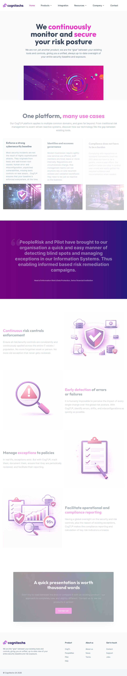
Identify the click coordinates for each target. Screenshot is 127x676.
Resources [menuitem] (80, 5)
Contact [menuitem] (114, 5)
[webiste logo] (27, 643)
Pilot (66, 657)
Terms (88, 657)
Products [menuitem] (46, 5)
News (88, 653)
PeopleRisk (69, 653)
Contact (109, 649)
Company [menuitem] (98, 5)
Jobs (108, 657)
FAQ (66, 661)
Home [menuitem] (32, 5)
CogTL (67, 649)
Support (109, 653)
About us (89, 649)
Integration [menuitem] (63, 5)
